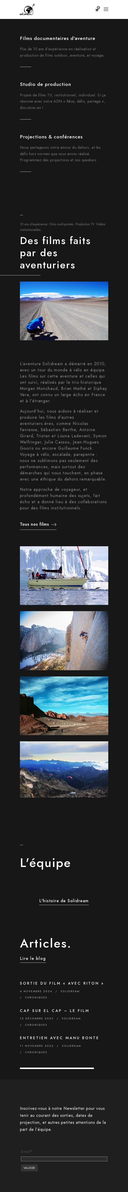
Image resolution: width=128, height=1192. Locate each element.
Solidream (70, 991)
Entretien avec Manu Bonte (59, 1038)
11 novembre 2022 (37, 1046)
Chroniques (36, 997)
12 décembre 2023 (37, 1018)
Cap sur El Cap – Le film (55, 1010)
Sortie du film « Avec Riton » (62, 983)
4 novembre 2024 (36, 991)
